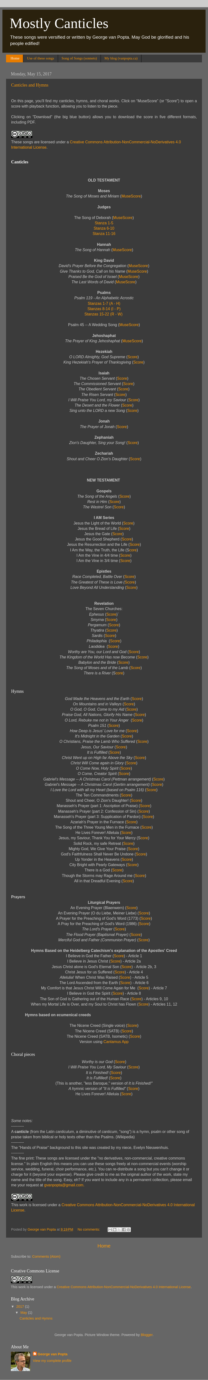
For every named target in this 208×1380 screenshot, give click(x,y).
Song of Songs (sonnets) (79, 58)
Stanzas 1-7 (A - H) (104, 303)
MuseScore (131, 196)
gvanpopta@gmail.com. (64, 1185)
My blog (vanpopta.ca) (121, 58)
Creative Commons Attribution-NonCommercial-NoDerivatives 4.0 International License (124, 1287)
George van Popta (52, 1354)
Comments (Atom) (46, 1256)
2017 (20, 1306)
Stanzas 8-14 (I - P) (103, 309)
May (24, 1312)
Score (132, 357)
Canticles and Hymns (29, 85)
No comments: (89, 1229)
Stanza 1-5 (104, 223)
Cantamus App (116, 1042)
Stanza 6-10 (104, 228)
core (133, 550)
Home (15, 58)
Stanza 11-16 (104, 234)
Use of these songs (40, 58)
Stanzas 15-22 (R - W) (103, 314)
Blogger (147, 1335)
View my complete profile (52, 1361)
